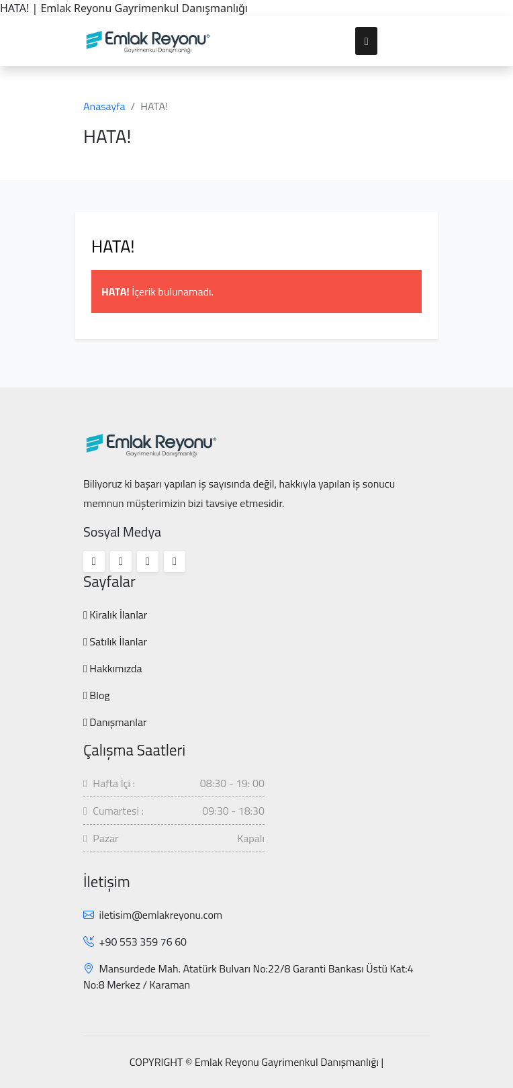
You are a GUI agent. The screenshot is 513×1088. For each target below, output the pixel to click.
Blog (96, 695)
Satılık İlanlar (115, 641)
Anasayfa (104, 106)
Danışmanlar (114, 722)
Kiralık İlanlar (115, 614)
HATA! (113, 246)
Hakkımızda (112, 668)
